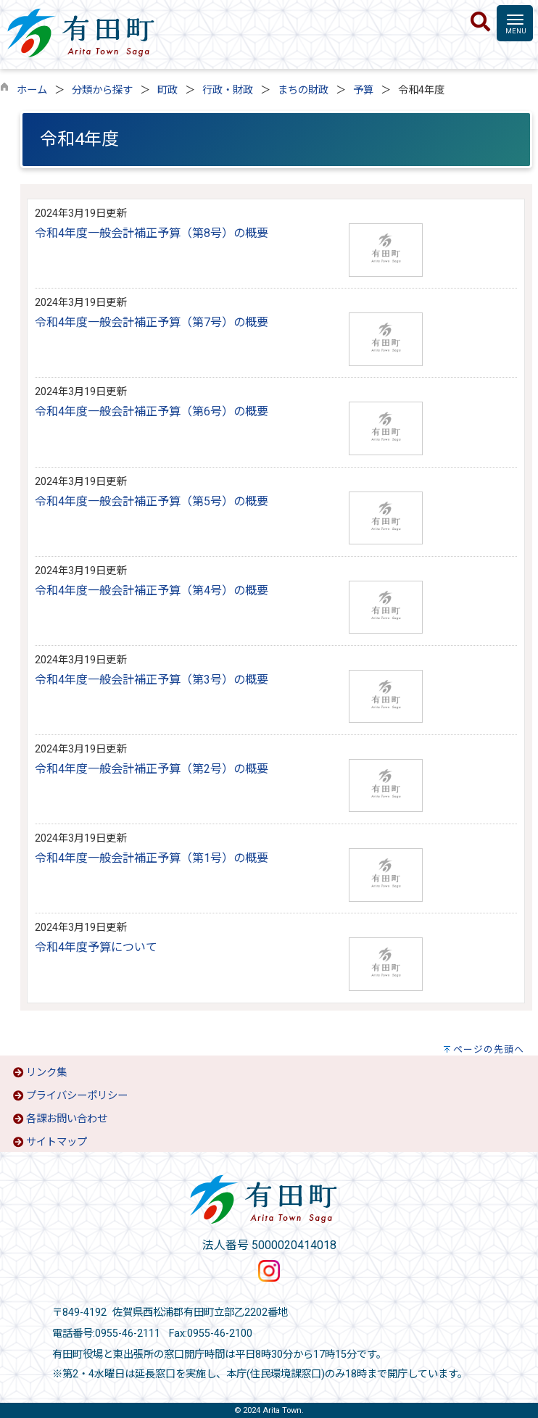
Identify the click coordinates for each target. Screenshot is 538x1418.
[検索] (480, 22)
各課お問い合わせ (66, 1119)
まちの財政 (303, 90)
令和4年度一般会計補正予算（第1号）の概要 (151, 858)
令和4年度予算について (96, 947)
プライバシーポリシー (77, 1096)
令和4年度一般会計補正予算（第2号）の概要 (151, 769)
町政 (167, 90)
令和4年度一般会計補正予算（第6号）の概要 (151, 411)
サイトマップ (56, 1142)
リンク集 (46, 1072)
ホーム (32, 90)
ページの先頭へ (488, 1049)
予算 (363, 90)
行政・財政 (227, 90)
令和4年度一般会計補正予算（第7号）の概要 (151, 322)
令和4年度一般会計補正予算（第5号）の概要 (151, 501)
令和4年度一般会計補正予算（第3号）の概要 (151, 680)
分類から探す (102, 90)
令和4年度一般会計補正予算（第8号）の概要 (151, 233)
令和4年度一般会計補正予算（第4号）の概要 (151, 590)
